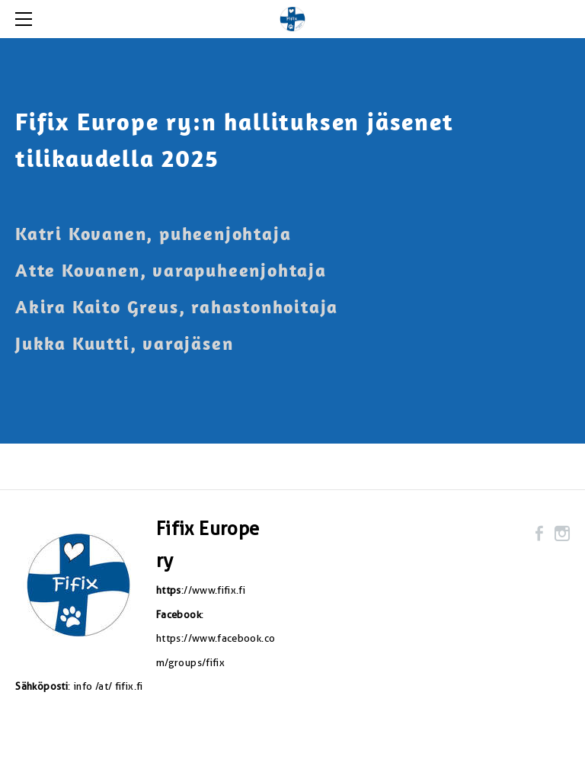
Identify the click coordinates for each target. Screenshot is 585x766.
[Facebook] (539, 533)
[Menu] (26, 19)
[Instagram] (562, 533)
